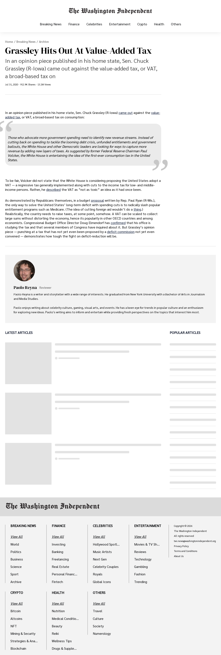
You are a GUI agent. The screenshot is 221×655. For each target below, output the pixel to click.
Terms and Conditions (185, 551)
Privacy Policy (181, 546)
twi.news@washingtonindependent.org (195, 541)
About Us (179, 556)
